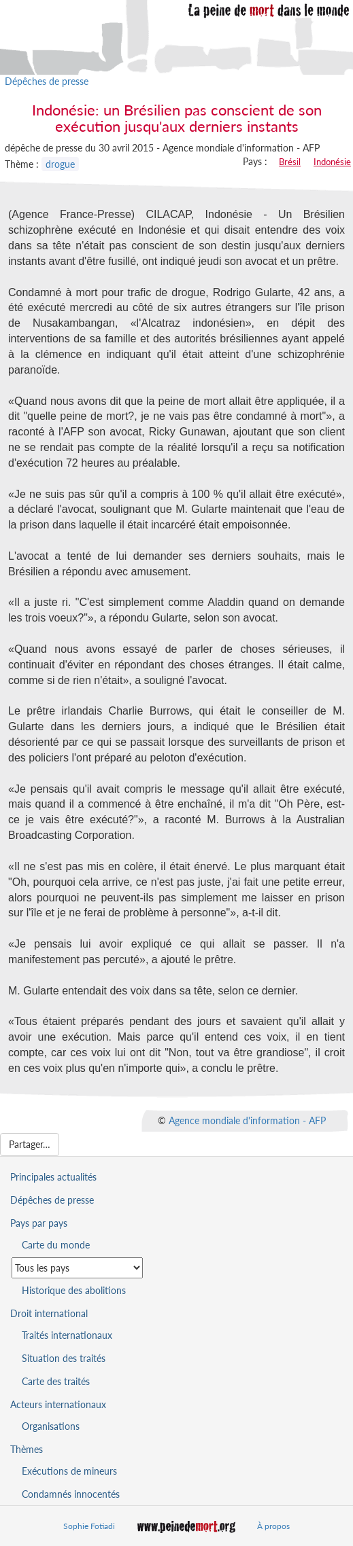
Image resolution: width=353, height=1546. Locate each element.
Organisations (51, 1426)
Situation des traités (63, 1358)
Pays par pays (38, 1223)
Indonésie (332, 161)
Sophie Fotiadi (89, 1526)
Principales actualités (53, 1177)
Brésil (290, 161)
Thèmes (26, 1449)
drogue (60, 164)
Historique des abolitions (74, 1290)
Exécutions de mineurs (69, 1471)
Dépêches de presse (46, 81)
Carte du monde (56, 1245)
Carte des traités (56, 1381)
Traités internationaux (67, 1335)
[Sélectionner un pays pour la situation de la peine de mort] (77, 1267)
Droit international (49, 1313)
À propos (273, 1526)
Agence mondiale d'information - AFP (247, 1120)
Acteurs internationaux (58, 1404)
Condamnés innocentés (71, 1494)
